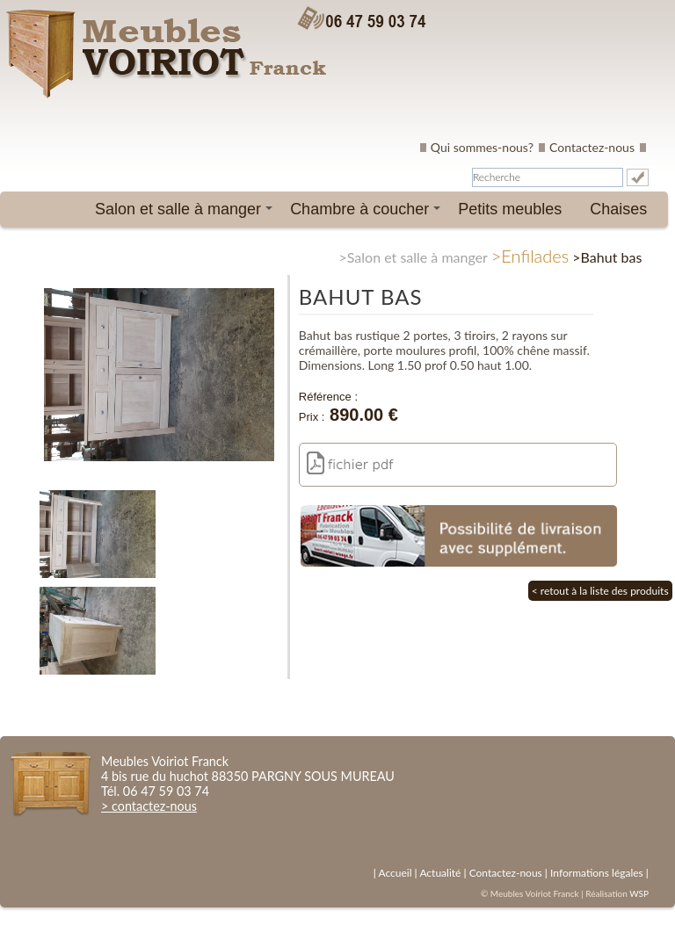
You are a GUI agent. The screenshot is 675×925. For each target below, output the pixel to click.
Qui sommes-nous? (482, 147)
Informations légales (596, 872)
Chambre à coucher (368, 213)
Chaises (618, 209)
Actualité (440, 872)
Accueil (394, 872)
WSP (639, 893)
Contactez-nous (592, 147)
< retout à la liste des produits (600, 590)
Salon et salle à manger (187, 213)
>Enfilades (530, 255)
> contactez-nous (149, 806)
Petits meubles (510, 209)
